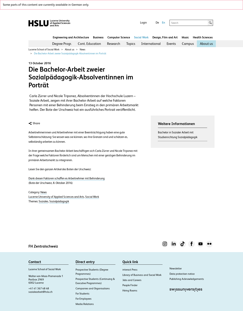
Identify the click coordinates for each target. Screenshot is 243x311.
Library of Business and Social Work (141, 274)
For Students (82, 293)
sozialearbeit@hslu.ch (40, 291)
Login (143, 22)
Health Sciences (203, 37)
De (157, 22)
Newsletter (176, 268)
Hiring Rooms (129, 290)
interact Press (129, 269)
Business (98, 37)
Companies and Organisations (93, 288)
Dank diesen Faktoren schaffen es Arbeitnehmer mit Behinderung (66, 178)
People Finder (129, 285)
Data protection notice (182, 273)
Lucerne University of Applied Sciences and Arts (56, 196)
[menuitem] (62, 43)
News (82, 49)
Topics (130, 44)
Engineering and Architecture (71, 37)
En (163, 22)
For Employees (84, 298)
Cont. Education (89, 44)
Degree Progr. (62, 44)
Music (185, 37)
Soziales (43, 201)
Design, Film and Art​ (165, 37)
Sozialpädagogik (59, 201)
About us (206, 44)
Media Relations (85, 303)
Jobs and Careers (131, 280)
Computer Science (118, 37)
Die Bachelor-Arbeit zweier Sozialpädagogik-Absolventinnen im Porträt (70, 53)
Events (171, 44)
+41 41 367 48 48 (38, 288)
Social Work (141, 37)
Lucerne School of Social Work (43, 49)
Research (113, 44)
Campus (188, 44)
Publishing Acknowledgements (187, 278)
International (151, 44)
